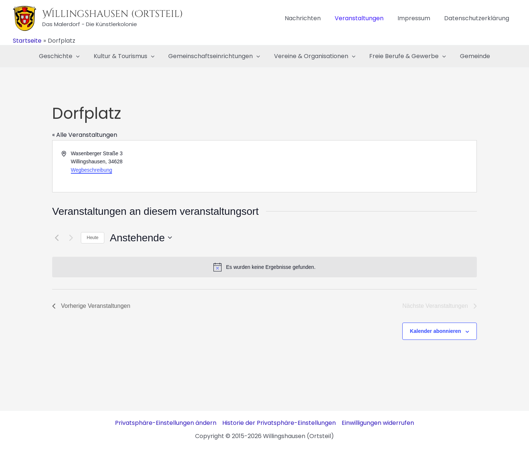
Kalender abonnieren (435, 331)
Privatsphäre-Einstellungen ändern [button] (165, 423)
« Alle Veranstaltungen (84, 135)
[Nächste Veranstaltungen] (70, 237)
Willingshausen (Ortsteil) (112, 14)
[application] (81, 56)
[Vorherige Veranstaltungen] (56, 237)
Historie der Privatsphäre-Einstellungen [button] (279, 423)
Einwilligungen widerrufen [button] (378, 423)
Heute (92, 237)
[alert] (264, 267)
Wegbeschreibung (91, 170)
